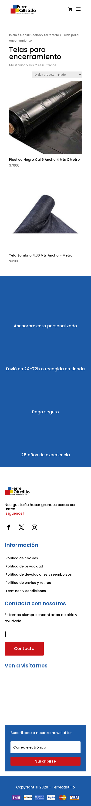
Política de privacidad (24, 566)
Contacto (24, 648)
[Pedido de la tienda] (57, 74)
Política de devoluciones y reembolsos (39, 574)
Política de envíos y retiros (28, 582)
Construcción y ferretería (39, 35)
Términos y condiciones (26, 590)
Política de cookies (22, 558)
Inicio (13, 35)
